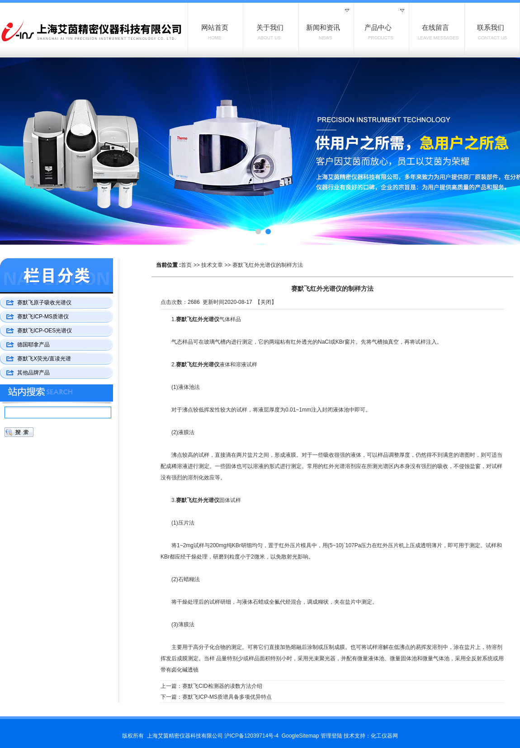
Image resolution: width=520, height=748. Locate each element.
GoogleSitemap (300, 736)
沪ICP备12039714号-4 (251, 736)
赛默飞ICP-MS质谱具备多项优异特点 (227, 697)
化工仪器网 (384, 736)
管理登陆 (331, 736)
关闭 (265, 302)
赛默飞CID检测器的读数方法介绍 (222, 686)
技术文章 (212, 265)
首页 (186, 265)
